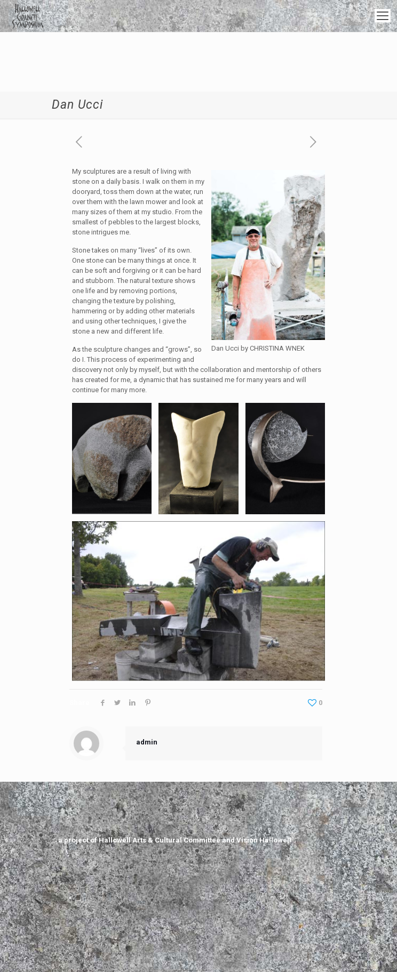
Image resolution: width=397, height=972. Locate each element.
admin (146, 742)
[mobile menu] (383, 16)
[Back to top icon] (196, 921)
